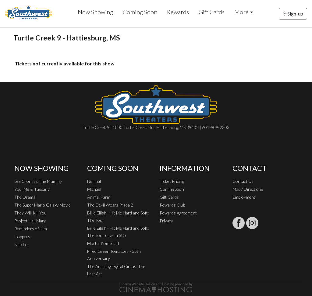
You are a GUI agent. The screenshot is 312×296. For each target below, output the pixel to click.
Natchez (21, 244)
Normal (94, 181)
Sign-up (293, 13)
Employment (243, 197)
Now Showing (95, 12)
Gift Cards (212, 12)
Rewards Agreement (178, 212)
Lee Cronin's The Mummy (38, 181)
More (241, 12)
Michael (94, 189)
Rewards (178, 12)
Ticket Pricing (172, 181)
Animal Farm (98, 197)
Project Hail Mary (30, 220)
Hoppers (22, 236)
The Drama (24, 197)
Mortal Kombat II (103, 243)
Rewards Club (172, 204)
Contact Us (243, 181)
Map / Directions (247, 189)
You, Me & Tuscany (32, 189)
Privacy (166, 220)
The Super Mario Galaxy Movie (42, 204)
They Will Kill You (30, 212)
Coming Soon (140, 12)
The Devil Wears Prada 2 (110, 204)
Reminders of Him (30, 228)
